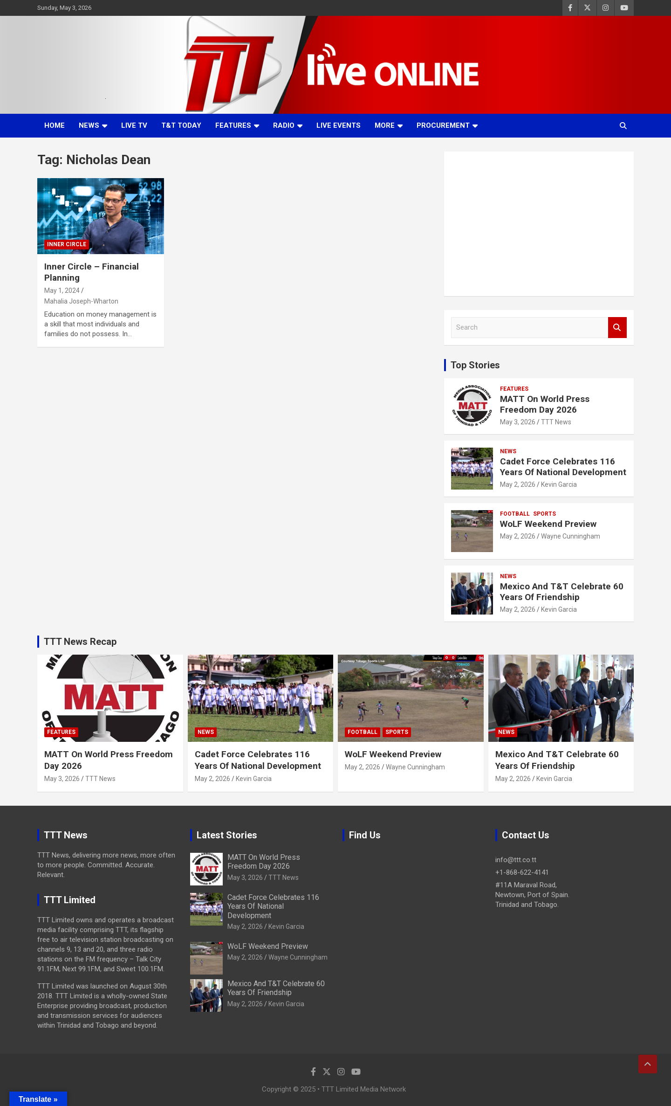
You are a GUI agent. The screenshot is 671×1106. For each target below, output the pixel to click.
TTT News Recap (80, 641)
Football (515, 514)
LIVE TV (134, 125)
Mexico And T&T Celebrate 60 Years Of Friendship (561, 591)
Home (54, 125)
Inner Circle (66, 244)
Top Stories (475, 365)
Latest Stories (227, 835)
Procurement (443, 125)
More (385, 125)
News (89, 125)
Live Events (338, 125)
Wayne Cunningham (570, 536)
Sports (544, 514)
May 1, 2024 (62, 290)
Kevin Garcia (559, 484)
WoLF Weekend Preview (548, 523)
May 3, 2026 (517, 422)
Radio (283, 125)
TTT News (556, 422)
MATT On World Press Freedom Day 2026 (544, 404)
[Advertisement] (539, 224)
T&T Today (181, 125)
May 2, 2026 (517, 484)
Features (233, 125)
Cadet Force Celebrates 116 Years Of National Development (563, 466)
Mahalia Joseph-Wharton (81, 301)
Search (617, 327)
